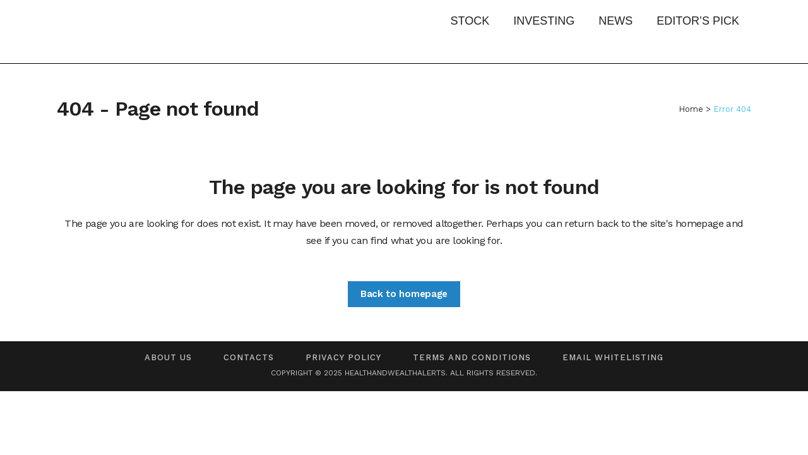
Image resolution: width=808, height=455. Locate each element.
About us (168, 357)
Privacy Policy (343, 357)
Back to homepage (404, 294)
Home (691, 109)
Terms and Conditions (472, 357)
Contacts (248, 357)
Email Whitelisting (612, 357)
